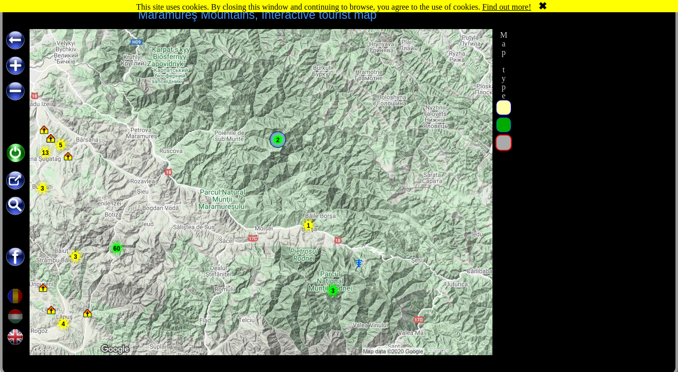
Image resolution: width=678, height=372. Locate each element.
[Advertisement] (590, 92)
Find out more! (506, 7)
